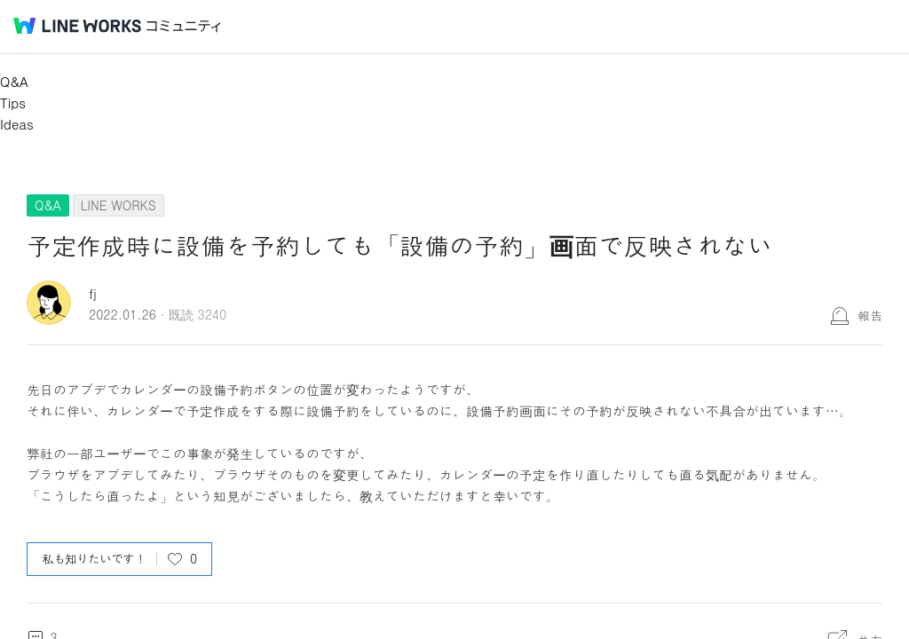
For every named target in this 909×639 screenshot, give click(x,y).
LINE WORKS (118, 205)
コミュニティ (183, 26)
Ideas (17, 123)
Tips (13, 102)
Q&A (14, 81)
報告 (870, 315)
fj (93, 293)
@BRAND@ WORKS (77, 26)
